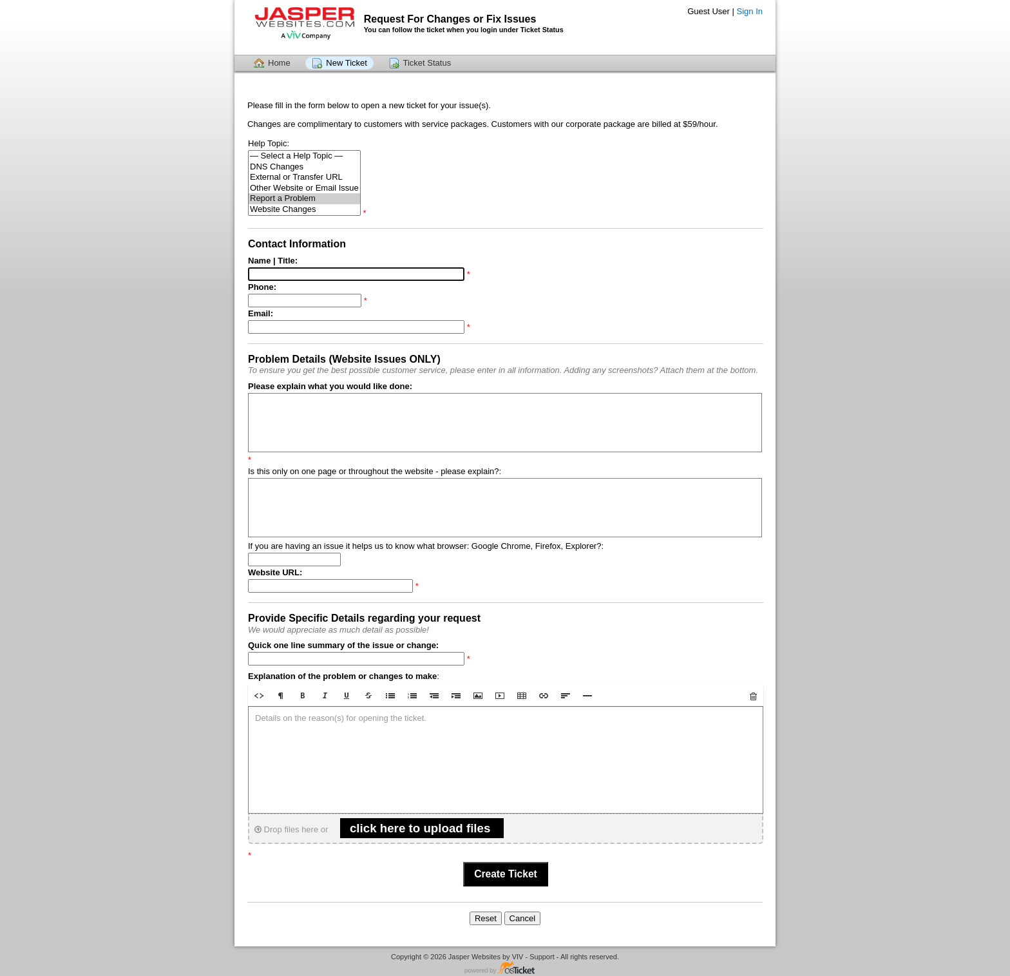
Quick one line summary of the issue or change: (343, 645)
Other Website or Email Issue (304, 188)
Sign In (750, 11)
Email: (260, 313)
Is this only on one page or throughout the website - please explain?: (374, 471)
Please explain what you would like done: (330, 386)
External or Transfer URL (304, 177)
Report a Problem (304, 198)
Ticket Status (427, 63)
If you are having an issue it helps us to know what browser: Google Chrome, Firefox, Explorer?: (426, 546)
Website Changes (304, 209)
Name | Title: (273, 260)
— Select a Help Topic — (304, 156)
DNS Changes (304, 167)
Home (279, 63)
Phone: (262, 287)
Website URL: (275, 572)
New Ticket (346, 63)
